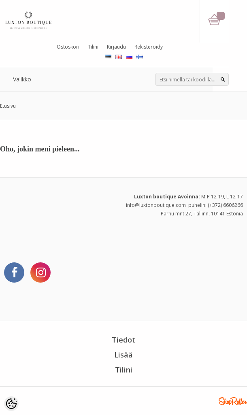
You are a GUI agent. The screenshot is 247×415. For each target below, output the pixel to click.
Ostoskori (68, 46)
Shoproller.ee (233, 401)
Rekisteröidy (148, 46)
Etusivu (8, 105)
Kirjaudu (116, 46)
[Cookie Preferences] (11, 403)
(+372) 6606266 (225, 205)
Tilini (93, 46)
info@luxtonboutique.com (156, 205)
